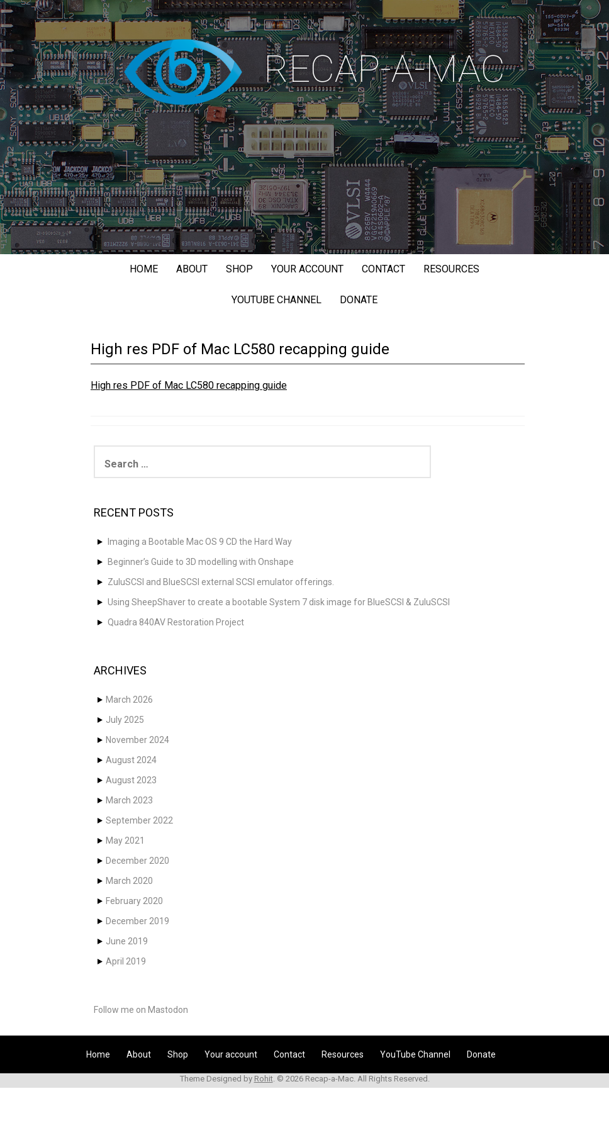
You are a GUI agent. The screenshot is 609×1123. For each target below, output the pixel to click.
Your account (307, 269)
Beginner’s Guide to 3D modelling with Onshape (201, 562)
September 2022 (139, 820)
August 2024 (131, 760)
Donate (358, 300)
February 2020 (134, 901)
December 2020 (137, 861)
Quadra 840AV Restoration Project (176, 622)
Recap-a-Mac (384, 69)
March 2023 (129, 800)
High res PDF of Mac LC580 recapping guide (189, 385)
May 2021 (125, 840)
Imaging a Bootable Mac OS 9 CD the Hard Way (200, 542)
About (192, 269)
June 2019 (127, 941)
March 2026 (129, 700)
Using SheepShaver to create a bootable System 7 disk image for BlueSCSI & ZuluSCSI (279, 602)
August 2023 (131, 780)
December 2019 (137, 921)
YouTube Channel (276, 300)
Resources (451, 269)
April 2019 (126, 961)
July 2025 (125, 720)
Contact (383, 269)
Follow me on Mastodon (141, 1010)
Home (144, 269)
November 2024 (137, 740)
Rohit (263, 1078)
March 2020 (129, 881)
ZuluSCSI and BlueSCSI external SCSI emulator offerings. (221, 582)
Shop (239, 269)
